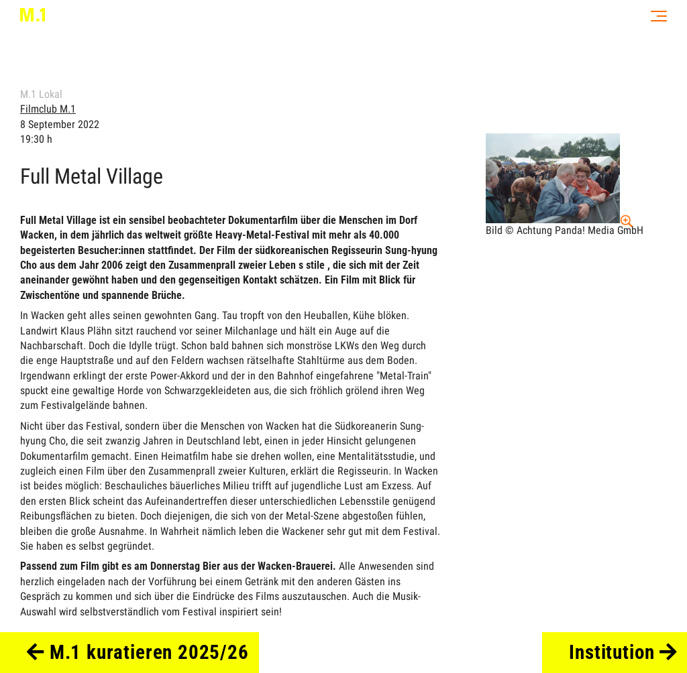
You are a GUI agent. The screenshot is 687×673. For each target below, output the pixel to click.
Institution (623, 652)
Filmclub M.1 (48, 109)
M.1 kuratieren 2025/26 (138, 652)
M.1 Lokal (41, 94)
